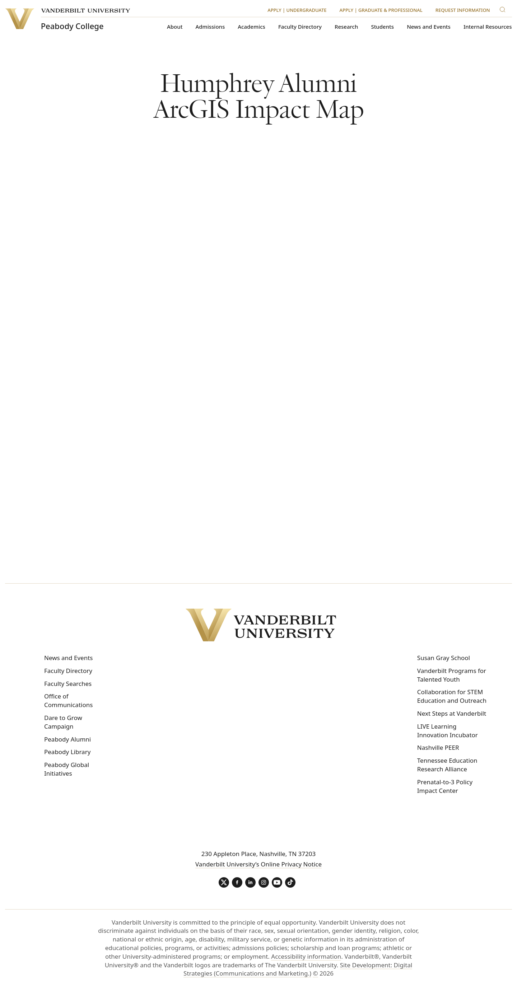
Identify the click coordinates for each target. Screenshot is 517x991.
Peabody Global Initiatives (66, 769)
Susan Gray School (443, 658)
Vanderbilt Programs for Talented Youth (451, 675)
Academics (251, 26)
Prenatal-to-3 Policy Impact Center (444, 786)
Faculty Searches (68, 683)
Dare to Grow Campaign (63, 722)
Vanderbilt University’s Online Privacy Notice (258, 864)
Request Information (463, 10)
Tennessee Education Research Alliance (447, 764)
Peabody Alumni (67, 739)
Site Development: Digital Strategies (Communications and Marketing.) (297, 969)
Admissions (210, 26)
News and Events (429, 26)
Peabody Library (67, 752)
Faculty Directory (300, 26)
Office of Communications (68, 700)
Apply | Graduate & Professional (381, 10)
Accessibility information (306, 957)
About (174, 26)
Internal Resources (488, 26)
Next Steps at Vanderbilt (451, 713)
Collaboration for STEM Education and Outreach (451, 696)
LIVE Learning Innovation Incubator (447, 730)
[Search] (504, 8)
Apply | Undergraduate (296, 10)
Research (346, 26)
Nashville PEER (438, 747)
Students (382, 26)
